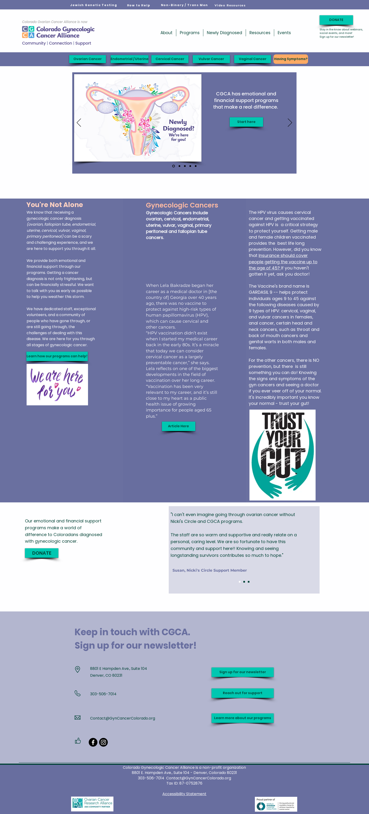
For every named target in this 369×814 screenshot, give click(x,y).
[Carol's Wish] (190, 166)
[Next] (290, 122)
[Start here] (246, 122)
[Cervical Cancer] (170, 59)
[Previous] (79, 122)
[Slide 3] (248, 582)
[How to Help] (138, 5)
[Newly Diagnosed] (173, 166)
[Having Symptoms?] (290, 59)
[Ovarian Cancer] (87, 59)
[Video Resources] (230, 5)
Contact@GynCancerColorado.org (122, 718)
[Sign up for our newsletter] (243, 672)
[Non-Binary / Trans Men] (184, 5)
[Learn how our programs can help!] (57, 356)
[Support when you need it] (185, 166)
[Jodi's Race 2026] (179, 166)
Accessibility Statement (184, 794)
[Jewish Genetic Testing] (93, 5)
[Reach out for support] (243, 693)
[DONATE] (336, 20)
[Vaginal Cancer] (252, 59)
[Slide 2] (244, 582)
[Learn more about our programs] (243, 718)
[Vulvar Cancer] (211, 59)
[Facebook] (93, 742)
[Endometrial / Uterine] (129, 59)
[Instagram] (103, 742)
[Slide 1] (240, 582)
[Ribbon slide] (196, 166)
